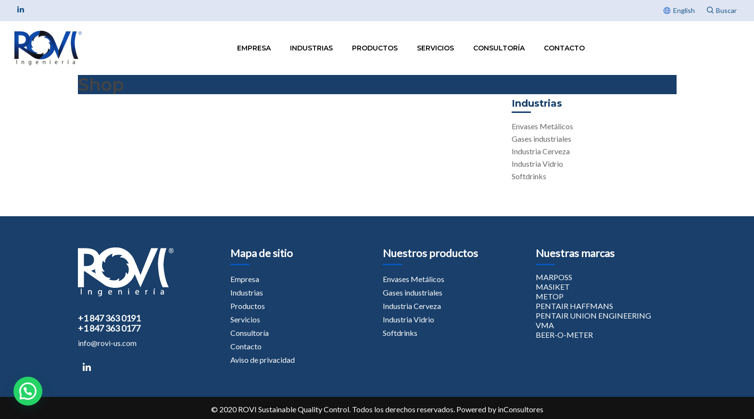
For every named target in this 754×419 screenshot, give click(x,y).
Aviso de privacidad (262, 359)
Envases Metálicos (542, 126)
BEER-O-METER (564, 334)
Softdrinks (529, 176)
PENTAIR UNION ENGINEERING (593, 315)
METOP (550, 296)
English (684, 10)
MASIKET (553, 286)
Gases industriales (541, 138)
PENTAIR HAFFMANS (574, 305)
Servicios (435, 48)
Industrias (311, 48)
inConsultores (520, 409)
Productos (375, 48)
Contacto (564, 48)
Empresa (254, 48)
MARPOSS (554, 277)
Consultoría (499, 48)
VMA (545, 325)
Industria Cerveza (541, 151)
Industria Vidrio (537, 163)
